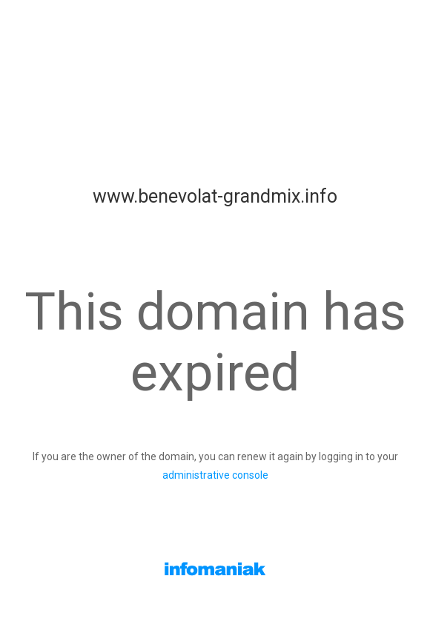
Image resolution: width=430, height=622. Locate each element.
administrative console (215, 475)
